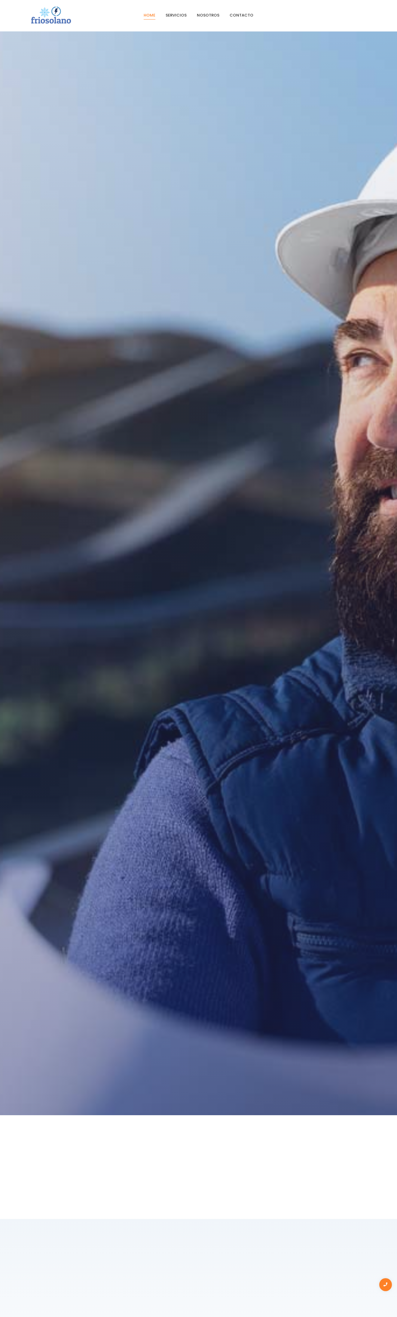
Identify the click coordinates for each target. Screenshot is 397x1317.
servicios (176, 15)
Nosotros (208, 15)
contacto (241, 15)
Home (149, 15)
